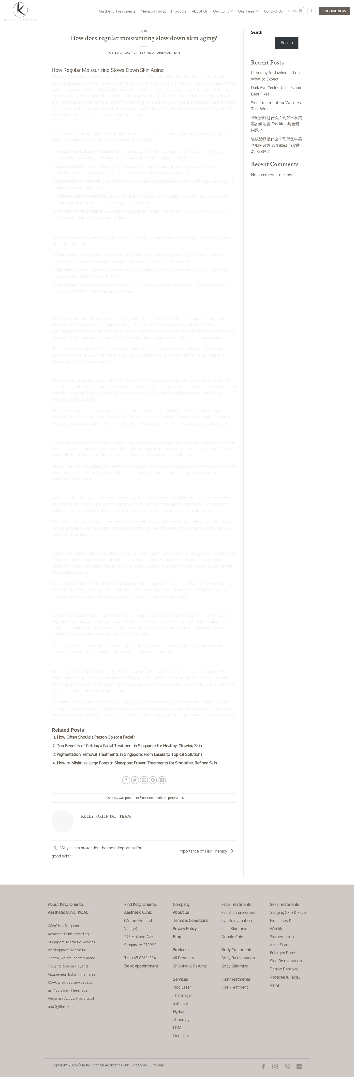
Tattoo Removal (284, 968)
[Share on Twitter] (135, 780)
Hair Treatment (234, 987)
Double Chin (232, 936)
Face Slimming (234, 928)
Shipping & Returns (190, 966)
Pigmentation (282, 936)
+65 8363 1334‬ (144, 957)
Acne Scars (279, 944)
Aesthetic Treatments (117, 11)
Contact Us (273, 11)
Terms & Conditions (190, 920)
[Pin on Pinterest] (153, 780)
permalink (175, 798)
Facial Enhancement (239, 912)
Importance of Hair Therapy (207, 851)
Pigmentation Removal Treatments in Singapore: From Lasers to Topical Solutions (129, 754)
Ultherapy (181, 1019)
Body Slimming (234, 966)
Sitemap (157, 1065)
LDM (177, 1027)
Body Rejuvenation (238, 957)
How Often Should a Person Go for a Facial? (96, 737)
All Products (183, 957)
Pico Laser (182, 987)
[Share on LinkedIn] (162, 780)
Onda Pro (181, 1035)
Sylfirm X (181, 1003)
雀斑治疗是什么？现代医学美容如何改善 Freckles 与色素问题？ (276, 124)
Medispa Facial (153, 11)
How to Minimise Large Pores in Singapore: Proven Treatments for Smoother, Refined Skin (137, 762)
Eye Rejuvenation (236, 920)
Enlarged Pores (283, 952)
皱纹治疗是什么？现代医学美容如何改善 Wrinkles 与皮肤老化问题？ (276, 145)
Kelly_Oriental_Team (163, 52)
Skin (144, 31)
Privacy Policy (185, 928)
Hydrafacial (182, 1011)
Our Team (248, 11)
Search (256, 32)
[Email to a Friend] (144, 780)
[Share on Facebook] (126, 780)
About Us (200, 11)
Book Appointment (141, 966)
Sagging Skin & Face (288, 912)
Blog (177, 936)
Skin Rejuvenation (286, 960)
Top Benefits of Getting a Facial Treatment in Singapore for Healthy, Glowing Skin (129, 745)
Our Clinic (223, 11)
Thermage (182, 995)
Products (178, 11)
